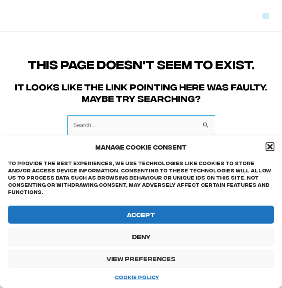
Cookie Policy (137, 277)
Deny (141, 236)
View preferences (141, 258)
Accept (141, 214)
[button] (270, 147)
